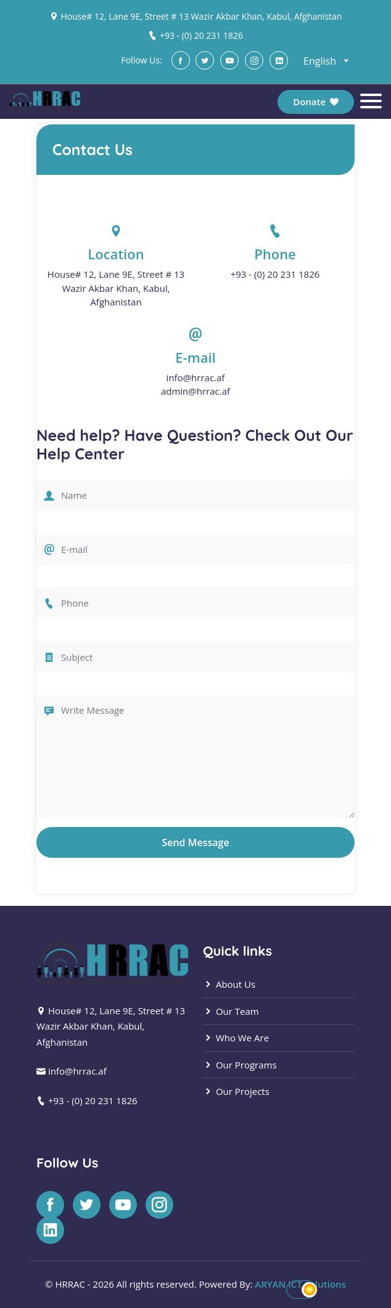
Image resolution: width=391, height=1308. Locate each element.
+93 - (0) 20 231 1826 (201, 35)
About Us (229, 984)
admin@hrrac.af (195, 391)
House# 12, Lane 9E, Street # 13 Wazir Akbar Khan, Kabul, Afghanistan (201, 16)
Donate (316, 101)
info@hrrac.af (196, 377)
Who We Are (236, 1037)
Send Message (195, 842)
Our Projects (236, 1091)
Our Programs (240, 1065)
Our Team (231, 1011)
